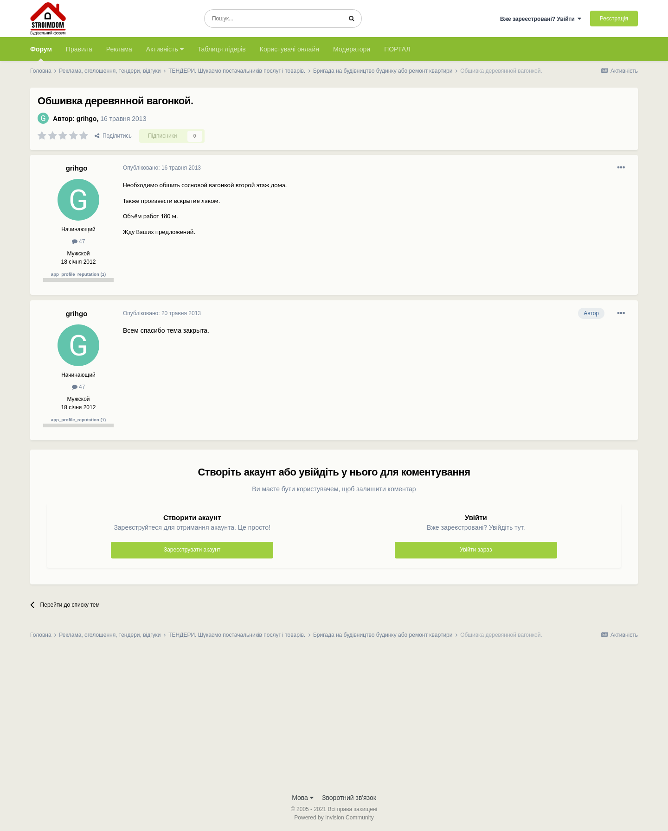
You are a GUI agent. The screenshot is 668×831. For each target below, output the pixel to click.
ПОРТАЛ (397, 49)
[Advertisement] (334, 719)
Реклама (119, 49)
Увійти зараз (476, 549)
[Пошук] (273, 18)
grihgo (87, 118)
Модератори (351, 49)
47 (78, 241)
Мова (303, 797)
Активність (165, 49)
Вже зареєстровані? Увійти (541, 19)
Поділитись (113, 136)
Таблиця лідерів (222, 49)
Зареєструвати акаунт (192, 549)
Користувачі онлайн (289, 49)
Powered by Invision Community (333, 817)
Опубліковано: (162, 168)
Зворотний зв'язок (349, 797)
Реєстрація (614, 18)
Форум (41, 53)
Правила (79, 49)
